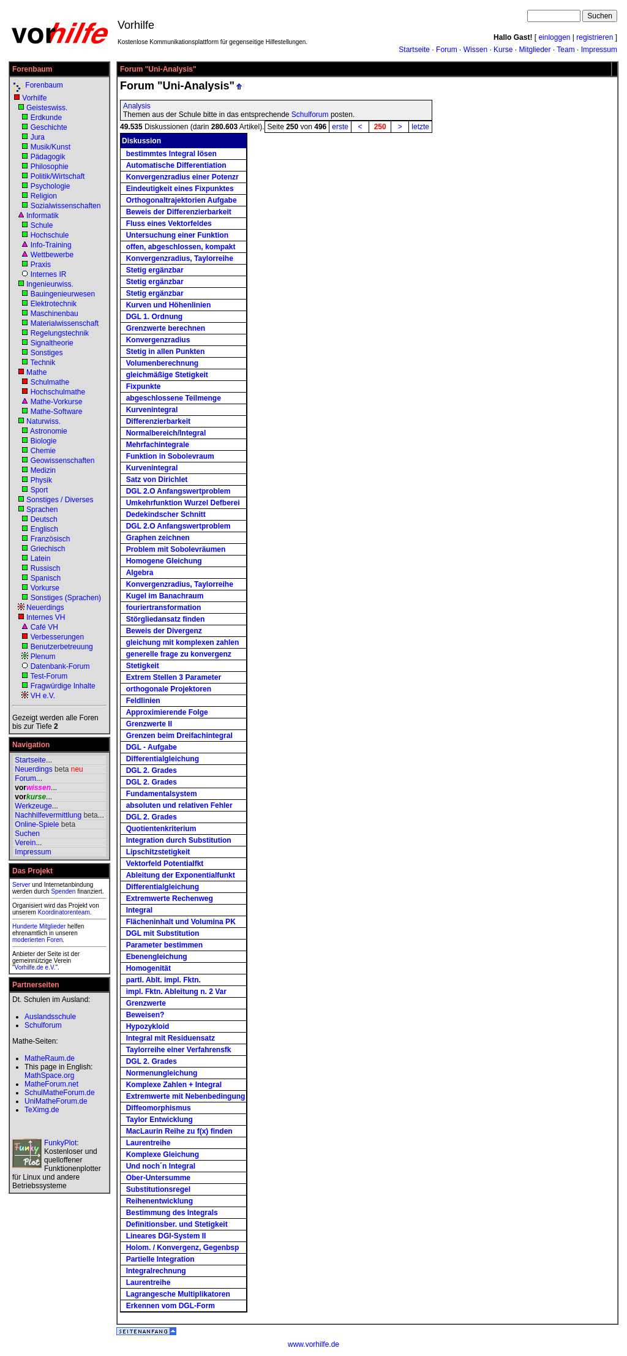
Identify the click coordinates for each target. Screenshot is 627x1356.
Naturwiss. (43, 421)
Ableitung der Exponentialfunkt (180, 875)
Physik (41, 480)
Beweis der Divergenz (164, 631)
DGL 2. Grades (151, 770)
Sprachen (42, 509)
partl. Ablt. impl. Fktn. (163, 980)
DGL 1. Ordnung (154, 316)
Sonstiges (47, 352)
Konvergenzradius (158, 340)
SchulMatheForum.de (59, 1092)
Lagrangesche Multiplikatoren (178, 1294)
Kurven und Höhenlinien (168, 305)
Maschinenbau (54, 313)
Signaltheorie (52, 343)
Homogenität (148, 968)
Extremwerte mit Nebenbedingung (186, 1096)
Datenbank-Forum (60, 666)
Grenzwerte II (149, 724)
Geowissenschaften (63, 460)
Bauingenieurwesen (63, 294)
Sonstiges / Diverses (59, 499)
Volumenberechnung (162, 363)
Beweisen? (145, 1015)
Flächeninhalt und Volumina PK (181, 921)
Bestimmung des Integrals (172, 1212)
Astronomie (48, 431)
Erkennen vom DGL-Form (170, 1305)
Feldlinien (143, 700)
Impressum (599, 49)
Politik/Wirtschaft (58, 176)
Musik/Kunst (50, 147)
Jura (38, 137)
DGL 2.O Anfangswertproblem (178, 491)
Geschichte (49, 127)
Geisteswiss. (46, 108)
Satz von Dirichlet (157, 479)
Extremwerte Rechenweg (169, 898)
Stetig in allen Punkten (165, 351)
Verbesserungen (57, 637)
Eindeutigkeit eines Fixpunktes (180, 188)
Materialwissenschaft (65, 323)
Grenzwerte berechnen (165, 328)
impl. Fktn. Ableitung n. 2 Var (176, 991)
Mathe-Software (57, 411)
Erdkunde (46, 117)
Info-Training (51, 245)
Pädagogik (48, 157)
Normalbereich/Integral (166, 433)
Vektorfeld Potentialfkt (165, 863)
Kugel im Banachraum (165, 596)
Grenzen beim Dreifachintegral (179, 735)
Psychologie (50, 186)
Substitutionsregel (158, 1189)
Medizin (43, 470)
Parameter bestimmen (164, 945)
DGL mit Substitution (163, 933)
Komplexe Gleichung (162, 1154)
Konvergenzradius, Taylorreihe (179, 258)
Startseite (414, 49)
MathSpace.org (49, 1075)
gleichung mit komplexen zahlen (182, 642)
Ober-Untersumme (158, 1177)
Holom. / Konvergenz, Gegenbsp (182, 1247)
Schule (42, 225)
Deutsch (44, 519)
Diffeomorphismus (158, 1108)
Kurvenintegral (152, 409)
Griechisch (48, 548)
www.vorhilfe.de (313, 1344)
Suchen (27, 833)
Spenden (63, 891)
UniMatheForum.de (56, 1101)
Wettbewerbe (52, 254)
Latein (41, 558)
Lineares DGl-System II (166, 1236)
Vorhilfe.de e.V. (35, 967)
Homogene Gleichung (164, 561)
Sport (39, 490)
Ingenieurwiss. (49, 284)
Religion (44, 196)
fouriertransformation (163, 607)
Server (21, 884)
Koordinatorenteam (64, 912)
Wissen (475, 49)
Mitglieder (534, 49)
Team (565, 49)
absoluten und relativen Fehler (179, 805)
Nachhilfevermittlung (48, 815)
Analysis (137, 106)
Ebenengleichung (156, 956)
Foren (54, 939)
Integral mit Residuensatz (170, 1038)
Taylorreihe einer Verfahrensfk (178, 1049)
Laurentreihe (148, 1143)
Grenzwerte (146, 1003)
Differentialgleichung (162, 759)
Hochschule (50, 235)
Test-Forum (48, 676)
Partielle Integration (160, 1259)
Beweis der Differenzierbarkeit (178, 212)
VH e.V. (43, 695)
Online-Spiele (37, 824)
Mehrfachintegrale (157, 444)
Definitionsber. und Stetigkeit (177, 1224)
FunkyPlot (60, 1143)
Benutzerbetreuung (62, 646)
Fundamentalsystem (161, 793)
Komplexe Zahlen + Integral (174, 1084)
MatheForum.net (51, 1084)
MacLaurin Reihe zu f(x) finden (179, 1131)
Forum (446, 49)
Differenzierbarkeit (158, 421)
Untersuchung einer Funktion (177, 235)
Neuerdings (45, 607)
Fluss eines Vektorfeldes (169, 223)
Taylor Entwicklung (159, 1119)
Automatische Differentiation (176, 165)
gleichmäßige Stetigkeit (167, 375)
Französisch (50, 539)
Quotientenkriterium (161, 828)
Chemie (43, 450)
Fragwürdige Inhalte (63, 686)
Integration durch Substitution (178, 840)
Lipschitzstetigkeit (158, 852)
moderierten (28, 939)
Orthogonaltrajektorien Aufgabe (181, 200)
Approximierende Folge (167, 712)
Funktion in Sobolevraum (170, 456)
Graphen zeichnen (158, 537)
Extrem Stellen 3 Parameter (173, 677)
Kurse (503, 49)
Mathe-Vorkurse (57, 401)
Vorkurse (45, 588)
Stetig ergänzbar (155, 270)
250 (380, 126)
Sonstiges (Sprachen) (66, 597)
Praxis (41, 264)
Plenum (43, 656)
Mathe (36, 372)
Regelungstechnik (60, 333)
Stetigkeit (142, 665)
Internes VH (45, 617)
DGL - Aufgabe (151, 747)
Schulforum (310, 114)
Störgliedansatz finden (165, 619)
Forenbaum (43, 85)
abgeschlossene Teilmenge (173, 398)
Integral (139, 910)
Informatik (42, 215)
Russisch (46, 568)
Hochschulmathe (58, 392)
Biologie (44, 441)
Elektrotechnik (54, 303)
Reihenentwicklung (159, 1201)
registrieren (594, 37)
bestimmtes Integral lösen (171, 153)
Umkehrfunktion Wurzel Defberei (183, 503)
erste (340, 126)
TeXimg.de (41, 1110)
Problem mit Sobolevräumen (176, 549)
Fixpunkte (143, 386)
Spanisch (46, 578)
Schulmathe (50, 382)
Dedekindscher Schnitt (166, 514)
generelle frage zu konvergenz (178, 654)
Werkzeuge (33, 806)
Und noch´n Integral (160, 1166)
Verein (25, 842)
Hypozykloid (148, 1026)
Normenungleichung (162, 1073)
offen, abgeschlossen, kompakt (181, 247)
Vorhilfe (34, 98)
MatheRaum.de (49, 1058)
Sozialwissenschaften (66, 206)
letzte (420, 126)
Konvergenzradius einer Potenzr (182, 177)
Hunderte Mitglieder (39, 926)
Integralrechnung (156, 1271)
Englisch (44, 529)
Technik (42, 362)
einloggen (554, 37)
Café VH (44, 627)
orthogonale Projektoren (168, 689)
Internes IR (49, 274)
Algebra (140, 572)
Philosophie (50, 166)
